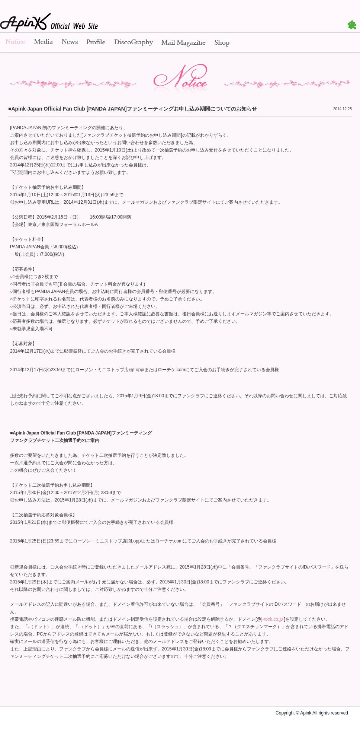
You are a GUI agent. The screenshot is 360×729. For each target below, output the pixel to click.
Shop (222, 42)
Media (43, 42)
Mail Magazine (183, 42)
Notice (15, 42)
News (69, 42)
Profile (96, 42)
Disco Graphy (133, 42)
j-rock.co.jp (272, 619)
